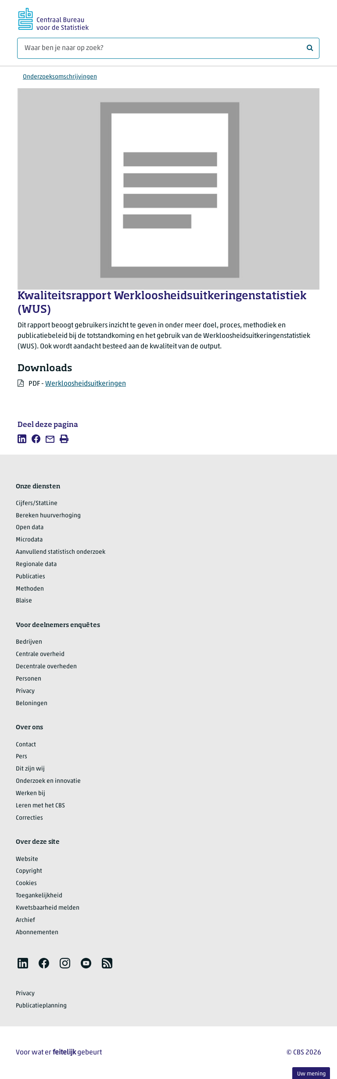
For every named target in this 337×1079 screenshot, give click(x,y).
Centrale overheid (40, 654)
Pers (21, 757)
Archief (25, 920)
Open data (29, 528)
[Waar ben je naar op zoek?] (168, 48)
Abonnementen (37, 933)
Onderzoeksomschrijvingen (60, 77)
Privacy (25, 691)
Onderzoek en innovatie (48, 781)
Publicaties (30, 577)
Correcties (29, 818)
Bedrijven (29, 642)
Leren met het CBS (40, 806)
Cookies (26, 883)
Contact (26, 745)
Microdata (29, 540)
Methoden (30, 589)
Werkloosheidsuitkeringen (85, 383)
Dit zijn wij (30, 769)
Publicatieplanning (41, 1006)
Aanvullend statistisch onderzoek (60, 552)
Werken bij (30, 793)
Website (27, 859)
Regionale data (36, 564)
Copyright (29, 871)
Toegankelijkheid (39, 896)
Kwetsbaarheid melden (47, 908)
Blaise (24, 601)
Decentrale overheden (46, 667)
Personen (28, 679)
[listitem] (22, 439)
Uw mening (311, 1074)
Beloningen (31, 703)
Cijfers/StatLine (36, 503)
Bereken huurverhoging (48, 516)
